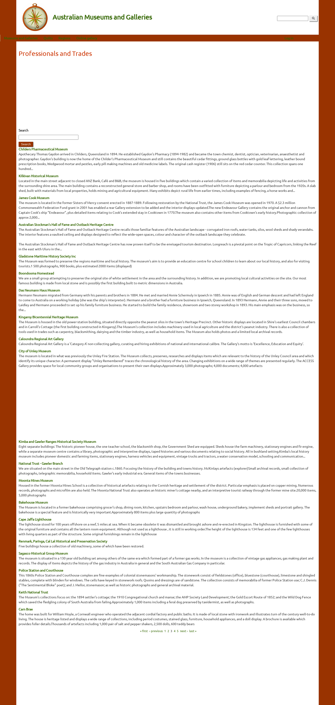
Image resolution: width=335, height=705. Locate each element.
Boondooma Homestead (36, 273)
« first (144, 631)
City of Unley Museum (35, 351)
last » (192, 631)
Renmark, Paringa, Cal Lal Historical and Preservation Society (63, 541)
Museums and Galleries (37, 38)
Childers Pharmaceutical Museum (43, 149)
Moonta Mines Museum (36, 480)
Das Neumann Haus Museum (39, 290)
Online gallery (103, 38)
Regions (81, 38)
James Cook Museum (34, 198)
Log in (305, 38)
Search (23, 130)
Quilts (64, 38)
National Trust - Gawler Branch (41, 463)
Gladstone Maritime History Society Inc (47, 256)
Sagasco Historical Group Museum (43, 553)
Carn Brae (26, 609)
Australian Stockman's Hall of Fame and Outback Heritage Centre (66, 224)
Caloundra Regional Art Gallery (41, 339)
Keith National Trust (33, 592)
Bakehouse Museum (33, 502)
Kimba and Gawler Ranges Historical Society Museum (57, 441)
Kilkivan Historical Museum (38, 176)
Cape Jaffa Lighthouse (35, 519)
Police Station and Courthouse (41, 570)
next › (184, 631)
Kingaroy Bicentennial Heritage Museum (48, 317)
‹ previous (156, 631)
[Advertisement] (167, 94)
